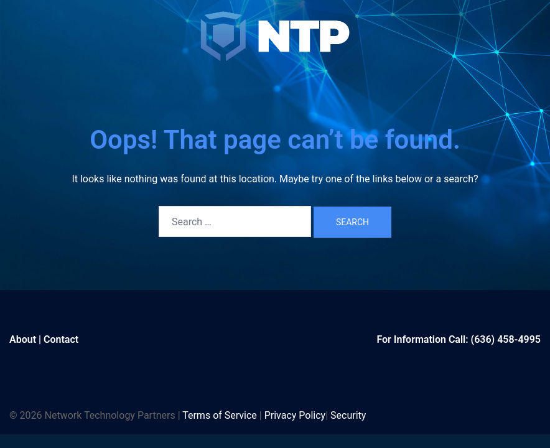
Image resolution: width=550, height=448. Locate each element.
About (22, 339)
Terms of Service (219, 415)
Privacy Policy (295, 415)
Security (348, 415)
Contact (61, 339)
